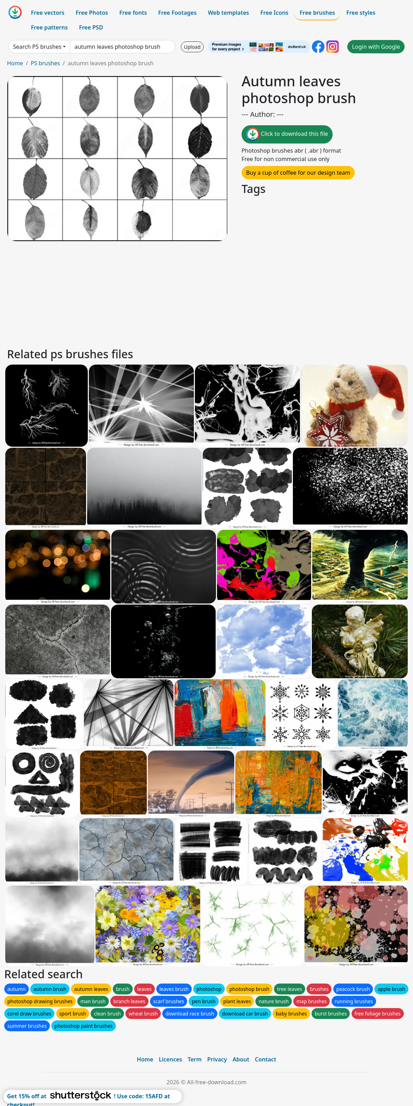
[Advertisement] (206, 293)
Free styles (360, 12)
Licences (170, 1059)
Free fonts (133, 12)
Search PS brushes (37, 47)
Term (195, 1059)
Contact (265, 1059)
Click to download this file (287, 134)
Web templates (228, 12)
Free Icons (274, 12)
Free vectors (47, 12)
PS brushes (45, 63)
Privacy (217, 1059)
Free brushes (317, 12)
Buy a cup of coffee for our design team (298, 172)
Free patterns (49, 27)
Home (15, 63)
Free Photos (92, 12)
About (240, 1059)
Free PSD (91, 27)
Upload (192, 47)
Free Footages (177, 12)
